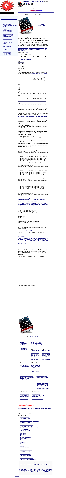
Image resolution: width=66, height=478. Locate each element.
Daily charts (26, 204)
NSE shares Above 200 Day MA (43, 388)
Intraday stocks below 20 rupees (26, 426)
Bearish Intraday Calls (35, 371)
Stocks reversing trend (24, 447)
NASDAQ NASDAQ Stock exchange (45, 469)
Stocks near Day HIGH (35, 365)
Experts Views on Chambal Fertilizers (25, 238)
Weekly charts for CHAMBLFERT (41, 240)
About (36, 464)
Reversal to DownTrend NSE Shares (27, 377)
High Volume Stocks (35, 367)
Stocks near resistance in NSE (26, 450)
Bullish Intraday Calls (35, 370)
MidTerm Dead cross (24, 397)
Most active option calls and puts (26, 422)
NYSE (33, 408)
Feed (35, 462)
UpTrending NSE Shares (24, 378)
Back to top (17, 476)
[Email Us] (29, 4)
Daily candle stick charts (34, 204)
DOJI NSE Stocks (35, 392)
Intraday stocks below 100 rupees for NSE (28, 423)
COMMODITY (25, 408)
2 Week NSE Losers (34, 354)
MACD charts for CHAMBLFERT (24, 243)
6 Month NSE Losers (46, 359)
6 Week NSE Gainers (35, 358)
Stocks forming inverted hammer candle (28, 459)
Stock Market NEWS (7, 24)
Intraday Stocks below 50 (8, 31)
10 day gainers (23, 435)
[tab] (24, 4)
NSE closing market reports (36, 342)
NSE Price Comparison (7, 46)
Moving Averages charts (25, 205)
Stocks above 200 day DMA (25, 455)
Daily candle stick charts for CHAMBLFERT (26, 240)
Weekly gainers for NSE (24, 442)
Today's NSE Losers (7, 54)
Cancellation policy (42, 464)
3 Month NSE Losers (46, 356)
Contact (33, 464)
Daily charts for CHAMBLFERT (41, 239)
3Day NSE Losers (23, 343)
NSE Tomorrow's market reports (37, 343)
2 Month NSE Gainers (46, 353)
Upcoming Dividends (7, 36)
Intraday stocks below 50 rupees (26, 425)
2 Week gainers (23, 443)
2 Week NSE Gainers (35, 353)
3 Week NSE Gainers (35, 355)
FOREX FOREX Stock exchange (39, 470)
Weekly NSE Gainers (35, 350)
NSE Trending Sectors (7, 43)
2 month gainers (23, 438)
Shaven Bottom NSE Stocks (37, 399)
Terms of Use (22, 464)
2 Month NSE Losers (46, 354)
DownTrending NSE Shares (25, 379)
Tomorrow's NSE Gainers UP (36, 344)
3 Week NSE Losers (34, 356)
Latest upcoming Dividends (25, 419)
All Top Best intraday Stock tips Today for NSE (29, 427)
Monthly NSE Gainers (46, 350)
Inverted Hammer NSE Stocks (38, 395)
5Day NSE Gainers (23, 344)
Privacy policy (28, 464)
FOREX (36, 408)
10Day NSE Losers (23, 348)
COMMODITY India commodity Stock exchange (28, 469)
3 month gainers (23, 439)
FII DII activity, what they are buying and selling (29, 421)
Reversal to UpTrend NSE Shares (26, 376)
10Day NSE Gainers (23, 347)
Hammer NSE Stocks (36, 394)
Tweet (32, 230)
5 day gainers (23, 434)
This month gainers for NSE (25, 437)
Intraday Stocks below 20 (8, 32)
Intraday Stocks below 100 (8, 30)
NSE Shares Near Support (42, 376)
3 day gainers (23, 433)
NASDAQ (30, 408)
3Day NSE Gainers (23, 342)
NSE (19, 408)
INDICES (40, 408)
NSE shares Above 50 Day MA (42, 385)
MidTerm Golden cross (24, 394)
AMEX (43, 408)
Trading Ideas (5, 29)
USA (46, 408)
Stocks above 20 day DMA (25, 452)
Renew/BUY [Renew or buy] (46, 1)
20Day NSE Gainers (23, 349)
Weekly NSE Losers (34, 351)
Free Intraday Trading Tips (8, 34)
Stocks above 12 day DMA (25, 451)
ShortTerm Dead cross (24, 396)
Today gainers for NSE (24, 432)
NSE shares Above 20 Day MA (42, 384)
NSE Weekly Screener (24, 365)
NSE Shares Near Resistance (42, 377)
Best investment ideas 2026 (25, 429)
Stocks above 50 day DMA (25, 454)
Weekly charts (41, 204)
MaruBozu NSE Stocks (36, 396)
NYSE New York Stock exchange (25, 470)
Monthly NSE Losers (46, 351)
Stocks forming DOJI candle (25, 456)
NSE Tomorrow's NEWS (7, 39)
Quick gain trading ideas (25, 430)
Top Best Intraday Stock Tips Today (10, 25)
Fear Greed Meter (6, 26)
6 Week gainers (23, 446)
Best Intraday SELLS (7, 52)
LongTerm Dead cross (24, 399)
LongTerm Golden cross (24, 395)
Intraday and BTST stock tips (8, 35)
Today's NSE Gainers (7, 53)
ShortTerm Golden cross (24, 392)
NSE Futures (49, 408)
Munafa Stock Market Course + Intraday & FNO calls (33, 1)
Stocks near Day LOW (35, 366)
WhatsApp (25, 230)
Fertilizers (26, 52)
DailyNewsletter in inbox (25, 418)
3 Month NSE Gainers (46, 355)
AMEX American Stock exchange (37, 471)
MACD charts (32, 205)
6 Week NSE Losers (34, 359)
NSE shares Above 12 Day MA (42, 383)
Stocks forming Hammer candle (26, 458)
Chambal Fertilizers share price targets (36, 48)
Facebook (29, 230)
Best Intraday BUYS (7, 50)
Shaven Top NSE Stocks (37, 397)
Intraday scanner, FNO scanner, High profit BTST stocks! (42, 27)
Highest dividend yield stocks (9, 37)
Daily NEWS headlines (24, 417)
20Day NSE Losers (23, 350)
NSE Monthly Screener (24, 366)
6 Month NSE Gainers (46, 358)
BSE (21, 408)
